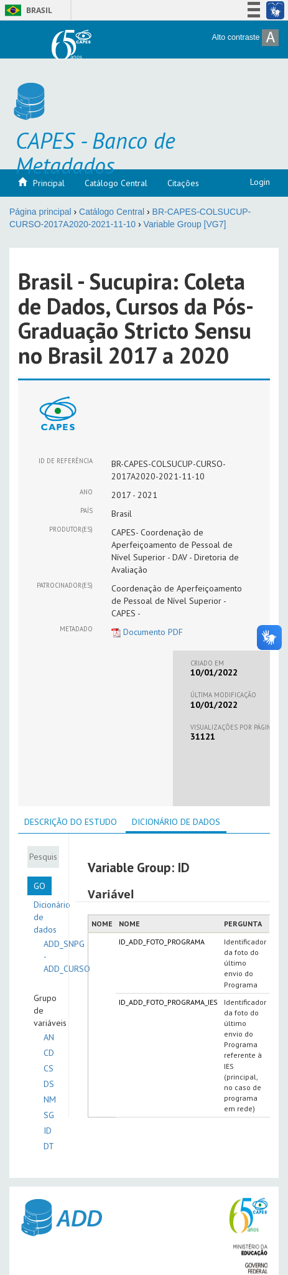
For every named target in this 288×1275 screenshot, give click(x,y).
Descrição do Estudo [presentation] (70, 821)
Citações (183, 183)
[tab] (70, 821)
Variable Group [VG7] (185, 224)
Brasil (26, 10)
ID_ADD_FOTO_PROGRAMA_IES (168, 1002)
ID (48, 1130)
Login (260, 181)
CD (49, 1052)
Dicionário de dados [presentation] (176, 821)
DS (49, 1083)
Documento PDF (147, 632)
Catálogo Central (116, 183)
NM (50, 1099)
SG (49, 1115)
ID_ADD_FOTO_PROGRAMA (162, 941)
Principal (49, 183)
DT (49, 1146)
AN (49, 1037)
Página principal (40, 212)
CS (48, 1068)
